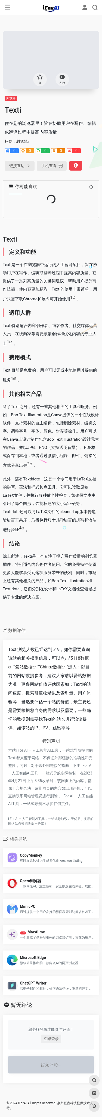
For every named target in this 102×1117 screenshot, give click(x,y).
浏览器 (11, 98)
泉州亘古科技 (67, 1103)
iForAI (22, 1103)
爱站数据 (24, 666)
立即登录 (51, 1038)
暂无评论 (21, 1005)
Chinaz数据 (51, 666)
